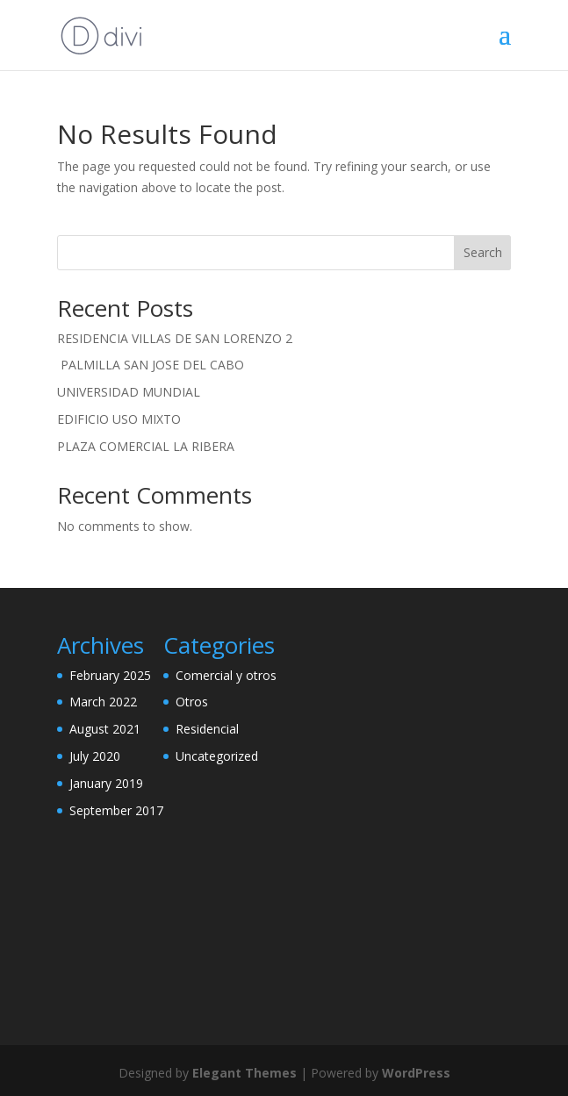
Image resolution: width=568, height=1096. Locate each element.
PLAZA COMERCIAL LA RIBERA (145, 446)
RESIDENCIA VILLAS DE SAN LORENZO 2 (174, 338)
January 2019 (106, 783)
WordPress (416, 1072)
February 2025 (110, 675)
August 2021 (104, 728)
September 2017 (116, 810)
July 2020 (94, 756)
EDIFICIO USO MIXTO (119, 419)
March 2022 (103, 701)
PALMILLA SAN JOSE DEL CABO (150, 364)
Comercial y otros (226, 675)
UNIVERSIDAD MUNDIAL (128, 391)
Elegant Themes (244, 1072)
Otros (192, 701)
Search (483, 252)
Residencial (207, 728)
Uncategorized (217, 756)
